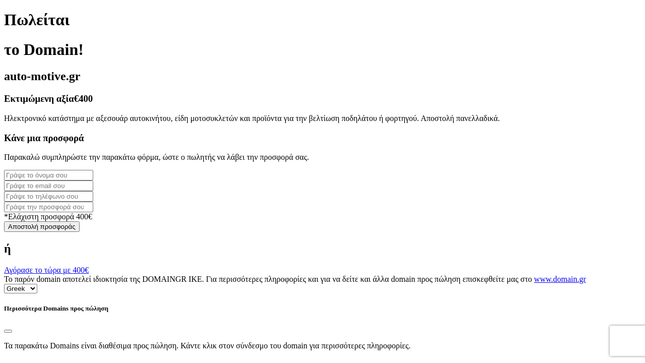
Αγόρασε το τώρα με (46, 270)
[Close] (8, 331)
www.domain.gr (560, 279)
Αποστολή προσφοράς (42, 226)
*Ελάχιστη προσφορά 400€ (48, 216)
